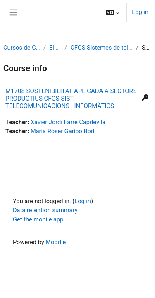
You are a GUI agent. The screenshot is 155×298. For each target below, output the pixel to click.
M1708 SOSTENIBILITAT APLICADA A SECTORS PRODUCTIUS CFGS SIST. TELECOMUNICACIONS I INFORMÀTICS (71, 98)
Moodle (55, 242)
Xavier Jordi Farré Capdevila (68, 122)
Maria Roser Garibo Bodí (63, 131)
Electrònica (55, 47)
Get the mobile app (38, 219)
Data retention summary (45, 210)
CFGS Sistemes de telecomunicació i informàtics (101, 47)
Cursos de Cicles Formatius (21, 47)
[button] (112, 12)
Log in (140, 12)
